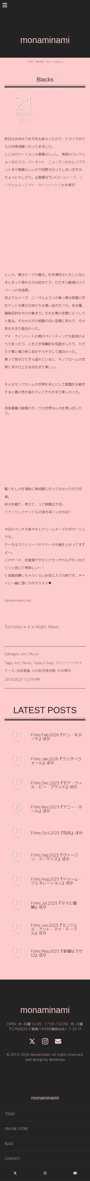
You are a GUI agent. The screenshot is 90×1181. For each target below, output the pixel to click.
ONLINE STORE (16, 1128)
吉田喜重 (23, 670)
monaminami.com (18, 600)
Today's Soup (43, 663)
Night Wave (47, 627)
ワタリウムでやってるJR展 (25, 512)
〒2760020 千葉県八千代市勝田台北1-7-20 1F (45, 1029)
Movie (33, 654)
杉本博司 (64, 670)
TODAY (10, 1114)
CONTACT (12, 1158)
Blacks (45, 79)
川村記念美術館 (43, 670)
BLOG (9, 1143)
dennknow (57, 1059)
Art (24, 654)
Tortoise (13, 627)
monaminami (45, 40)
